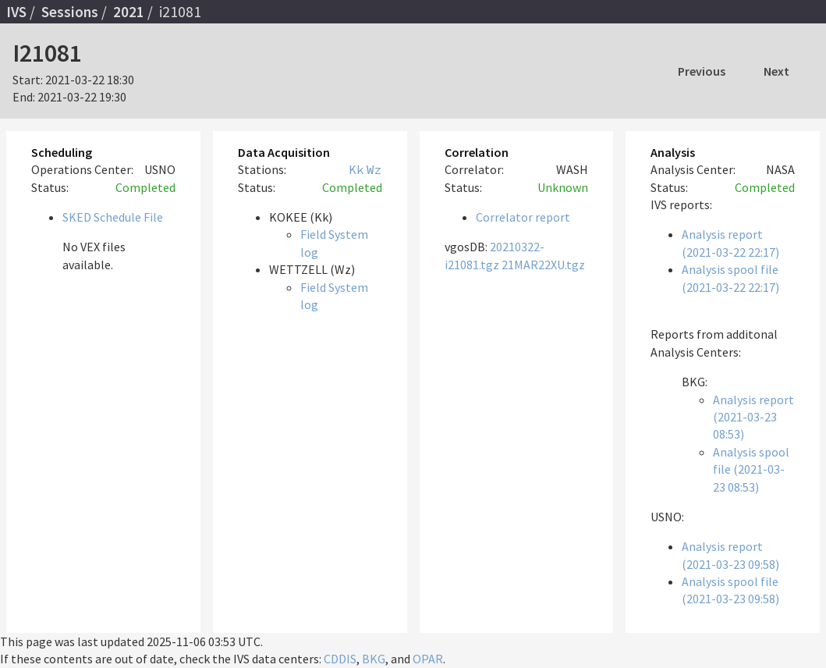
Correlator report (523, 217)
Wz (374, 169)
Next (776, 71)
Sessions (69, 11)
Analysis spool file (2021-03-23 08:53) (751, 469)
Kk (356, 169)
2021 (128, 11)
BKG (373, 658)
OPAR (428, 658)
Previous (701, 71)
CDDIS (340, 658)
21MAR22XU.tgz (543, 264)
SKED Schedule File (112, 217)
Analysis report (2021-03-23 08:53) (753, 417)
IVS (16, 11)
